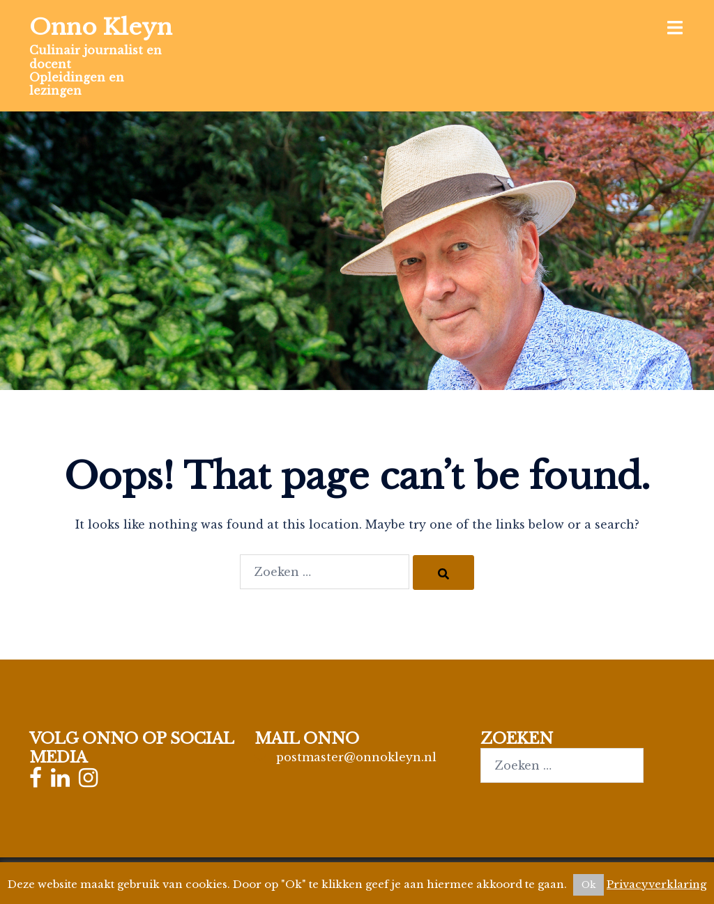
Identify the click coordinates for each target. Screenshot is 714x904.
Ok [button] (588, 885)
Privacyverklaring (656, 884)
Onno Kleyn (100, 27)
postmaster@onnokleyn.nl (356, 757)
